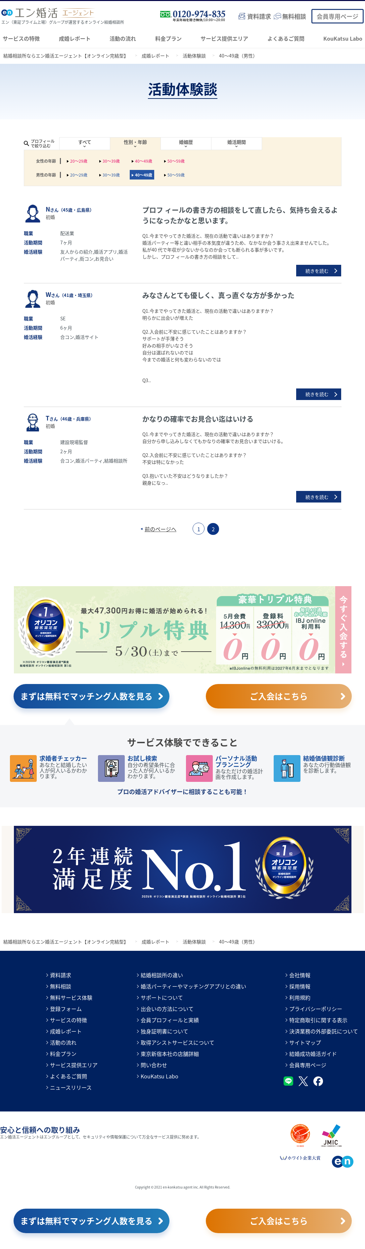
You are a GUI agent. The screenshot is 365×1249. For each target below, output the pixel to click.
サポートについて (162, 997)
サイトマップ (305, 1042)
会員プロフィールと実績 (170, 1020)
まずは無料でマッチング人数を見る (86, 696)
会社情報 (299, 975)
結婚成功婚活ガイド (313, 1054)
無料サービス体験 (71, 997)
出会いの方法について (167, 1009)
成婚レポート (75, 38)
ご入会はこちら (279, 696)
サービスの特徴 (21, 38)
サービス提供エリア (224, 38)
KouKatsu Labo (342, 38)
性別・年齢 (135, 142)
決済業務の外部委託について (323, 1031)
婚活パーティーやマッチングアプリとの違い (193, 986)
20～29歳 (78, 161)
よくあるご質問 (285, 38)
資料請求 (60, 975)
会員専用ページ (337, 16)
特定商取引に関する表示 (318, 1020)
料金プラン (168, 38)
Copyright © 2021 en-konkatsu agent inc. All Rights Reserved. (182, 1187)
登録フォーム (66, 1009)
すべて (84, 142)
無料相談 (60, 986)
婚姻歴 (186, 142)
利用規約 (299, 997)
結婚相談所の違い (162, 975)
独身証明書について (164, 1031)
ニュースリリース (71, 1087)
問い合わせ (154, 1065)
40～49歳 (143, 161)
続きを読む (317, 270)
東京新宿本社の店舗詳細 (170, 1054)
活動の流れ (123, 38)
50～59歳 (176, 161)
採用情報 (299, 986)
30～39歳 (111, 161)
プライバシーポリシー (315, 1009)
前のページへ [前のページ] (160, 529)
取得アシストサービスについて (177, 1042)
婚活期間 (236, 142)
